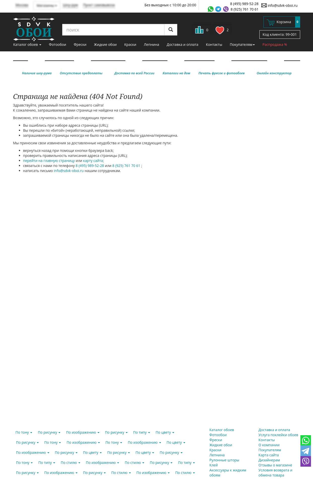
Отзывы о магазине (275, 465)
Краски (130, 44)
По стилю (70, 462)
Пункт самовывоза (99, 5)
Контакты (214, 44)
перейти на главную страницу (49, 160)
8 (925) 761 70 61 (245, 9)
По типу (141, 432)
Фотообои (57, 44)
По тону (24, 432)
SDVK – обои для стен (34, 29)
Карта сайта (269, 455)
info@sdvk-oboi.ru (279, 5)
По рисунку (49, 432)
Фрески (80, 44)
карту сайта (93, 160)
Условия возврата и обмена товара (276, 472)
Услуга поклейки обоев (278, 434)
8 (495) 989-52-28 (244, 3)
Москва (22, 5)
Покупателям (242, 44)
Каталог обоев (27, 44)
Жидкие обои (105, 44)
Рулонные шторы (224, 460)
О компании (269, 444)
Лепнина (151, 44)
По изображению (82, 432)
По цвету (165, 432)
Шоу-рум (70, 5)
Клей (214, 465)
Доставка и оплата (182, 44)
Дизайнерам (269, 460)
